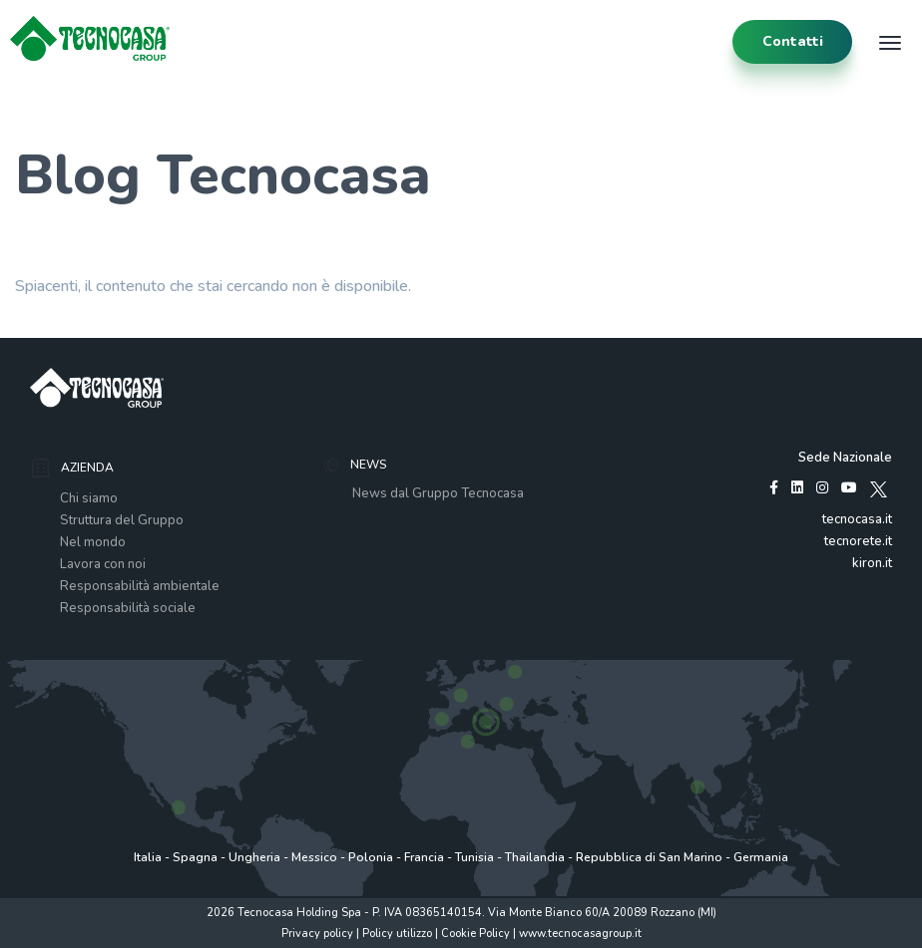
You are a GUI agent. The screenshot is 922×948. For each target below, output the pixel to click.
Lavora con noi (103, 564)
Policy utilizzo (397, 933)
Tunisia (474, 857)
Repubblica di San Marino (649, 857)
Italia (148, 857)
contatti (792, 41)
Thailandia (535, 857)
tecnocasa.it (857, 519)
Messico (314, 857)
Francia (424, 857)
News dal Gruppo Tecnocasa (438, 493)
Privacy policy (317, 933)
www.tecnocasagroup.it (580, 933)
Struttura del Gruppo (122, 520)
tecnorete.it (858, 541)
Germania (760, 857)
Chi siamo (89, 498)
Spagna (195, 857)
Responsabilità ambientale (140, 586)
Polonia (370, 857)
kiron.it (872, 563)
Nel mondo (93, 542)
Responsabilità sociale (128, 608)
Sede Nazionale (845, 458)
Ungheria (254, 857)
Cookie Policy (475, 933)
